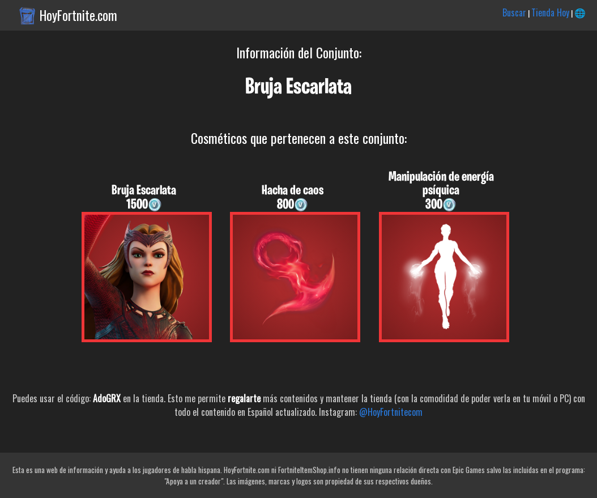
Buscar (514, 12)
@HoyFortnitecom (391, 412)
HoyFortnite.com (78, 15)
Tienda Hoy (550, 12)
